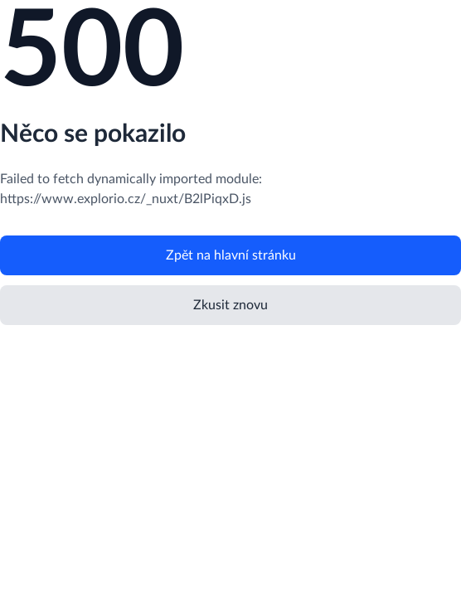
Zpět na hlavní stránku (231, 255)
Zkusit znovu (230, 305)
